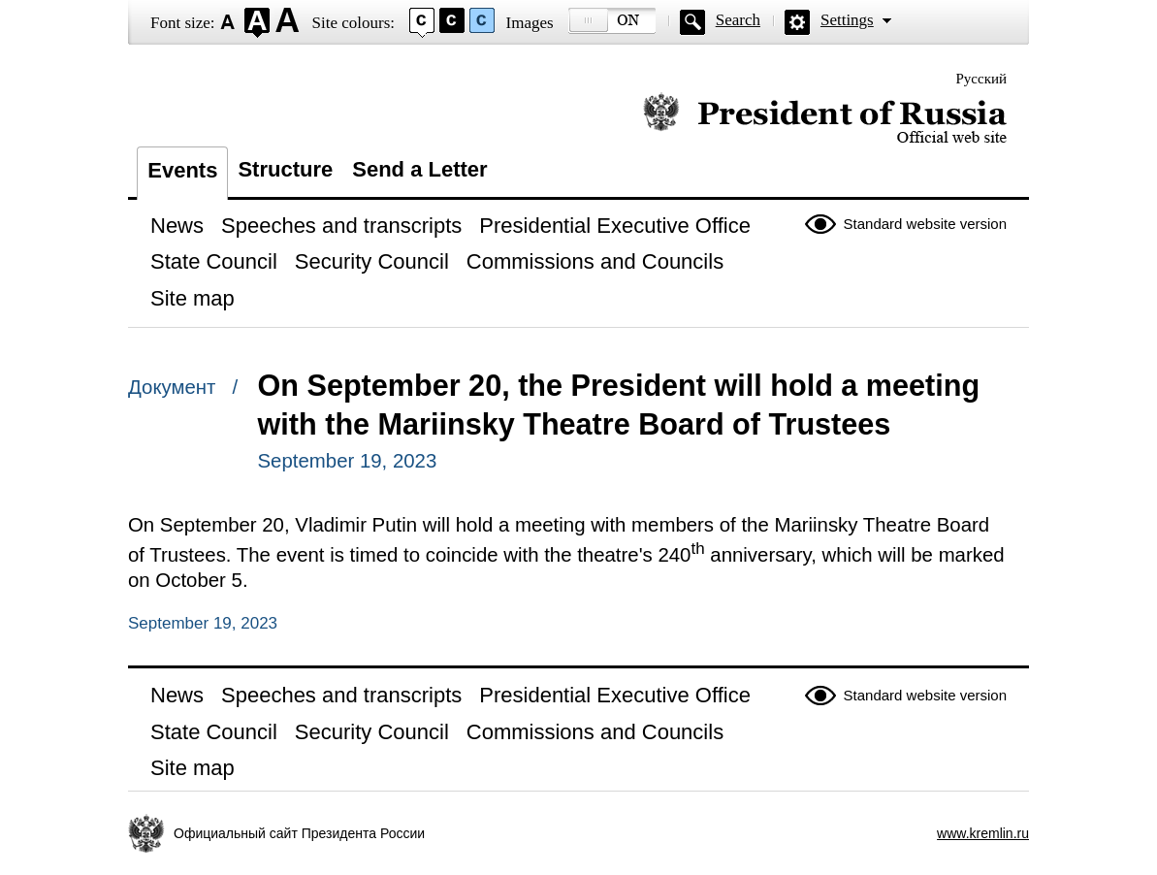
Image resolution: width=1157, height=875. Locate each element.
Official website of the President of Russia (825, 118)
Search (738, 20)
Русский (982, 78)
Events (182, 170)
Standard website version (925, 223)
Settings (847, 20)
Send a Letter (419, 169)
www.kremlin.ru (983, 833)
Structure (285, 169)
